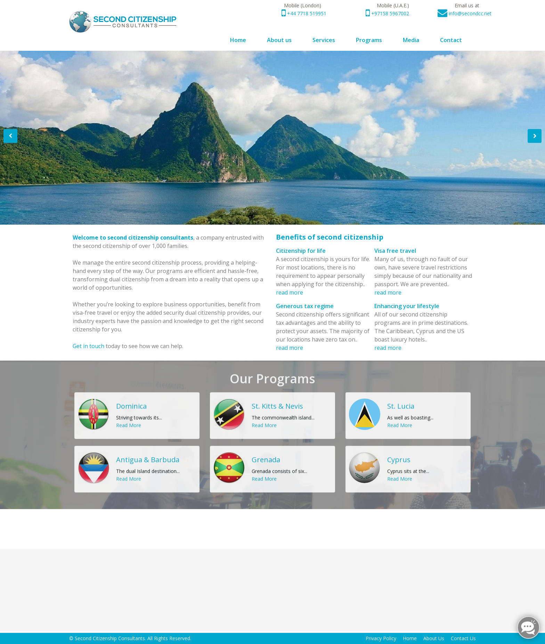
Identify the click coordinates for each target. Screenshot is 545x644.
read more (289, 292)
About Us (433, 638)
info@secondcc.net (470, 13)
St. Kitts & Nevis (277, 401)
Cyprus (398, 454)
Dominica (131, 401)
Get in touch (88, 346)
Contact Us (463, 638)
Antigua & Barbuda (147, 454)
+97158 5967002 (389, 13)
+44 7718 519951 (306, 13)
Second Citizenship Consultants (110, 638)
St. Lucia (400, 401)
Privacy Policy (381, 638)
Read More (88, 212)
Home (410, 638)
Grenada (266, 454)
